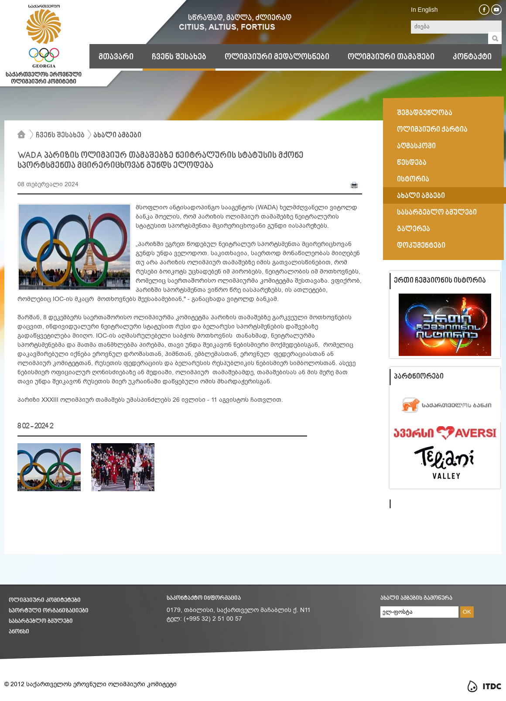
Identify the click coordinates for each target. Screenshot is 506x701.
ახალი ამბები (117, 135)
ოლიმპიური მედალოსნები (277, 57)
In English (424, 10)
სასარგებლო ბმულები (41, 621)
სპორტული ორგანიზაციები (49, 611)
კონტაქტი (472, 57)
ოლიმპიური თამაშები (391, 57)
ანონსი (19, 632)
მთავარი (116, 57)
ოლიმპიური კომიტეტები (45, 600)
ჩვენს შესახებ (179, 57)
